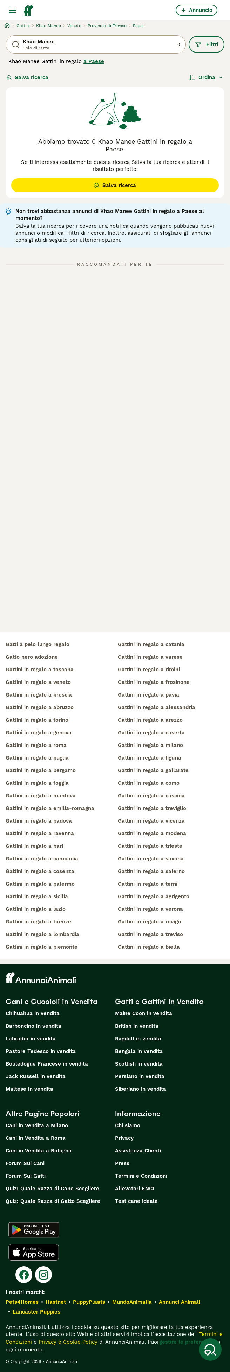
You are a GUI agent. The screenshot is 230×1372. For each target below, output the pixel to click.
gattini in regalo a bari (34, 846)
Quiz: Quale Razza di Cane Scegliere (52, 1188)
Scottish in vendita (139, 1064)
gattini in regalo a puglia (37, 758)
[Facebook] (23, 1274)
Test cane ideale (136, 1201)
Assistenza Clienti (138, 1151)
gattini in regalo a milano (150, 745)
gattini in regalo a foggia (37, 783)
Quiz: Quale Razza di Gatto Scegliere (53, 1201)
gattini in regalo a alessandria (156, 707)
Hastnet (56, 1302)
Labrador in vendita (31, 1038)
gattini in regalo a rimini (149, 669)
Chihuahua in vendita (33, 1013)
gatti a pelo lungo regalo (37, 644)
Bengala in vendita (139, 1051)
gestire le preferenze (186, 1342)
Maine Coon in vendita (143, 1013)
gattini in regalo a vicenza (151, 821)
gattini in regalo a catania (151, 644)
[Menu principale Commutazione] (13, 10)
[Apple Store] (34, 1252)
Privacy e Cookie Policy (67, 1342)
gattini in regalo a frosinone (154, 682)
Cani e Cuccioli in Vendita (51, 1001)
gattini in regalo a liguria (149, 758)
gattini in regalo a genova (39, 732)
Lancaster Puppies (36, 1312)
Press (122, 1163)
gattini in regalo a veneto (38, 682)
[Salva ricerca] (210, 1349)
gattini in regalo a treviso (150, 934)
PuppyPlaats (89, 1302)
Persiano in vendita (139, 1076)
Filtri (206, 44)
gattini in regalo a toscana (40, 669)
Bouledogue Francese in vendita (47, 1064)
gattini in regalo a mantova (41, 795)
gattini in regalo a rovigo (149, 922)
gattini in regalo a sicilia (37, 896)
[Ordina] (206, 77)
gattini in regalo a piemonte (41, 947)
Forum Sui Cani (25, 1163)
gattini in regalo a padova (39, 821)
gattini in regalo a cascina (151, 795)
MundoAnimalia (132, 1302)
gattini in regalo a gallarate (153, 770)
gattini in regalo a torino (37, 720)
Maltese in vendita (29, 1089)
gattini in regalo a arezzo (150, 720)
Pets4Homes (22, 1302)
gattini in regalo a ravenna (40, 833)
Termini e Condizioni (141, 1176)
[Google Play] (33, 1229)
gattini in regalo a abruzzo (40, 707)
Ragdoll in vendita (138, 1038)
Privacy (124, 1138)
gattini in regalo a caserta (151, 732)
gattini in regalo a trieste (150, 846)
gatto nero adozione (32, 657)
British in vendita (136, 1026)
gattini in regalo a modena (152, 833)
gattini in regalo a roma (36, 745)
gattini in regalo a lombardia (42, 934)
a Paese (93, 61)
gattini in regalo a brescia (39, 695)
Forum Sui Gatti (26, 1176)
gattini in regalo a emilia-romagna (50, 808)
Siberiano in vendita (140, 1089)
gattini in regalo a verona (150, 909)
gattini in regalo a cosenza (40, 871)
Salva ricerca (27, 77)
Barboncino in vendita (33, 1026)
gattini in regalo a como (149, 783)
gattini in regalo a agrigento (153, 896)
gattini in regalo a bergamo (41, 770)
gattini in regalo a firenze (38, 922)
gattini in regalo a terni (147, 884)
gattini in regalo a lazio (36, 909)
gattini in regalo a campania (42, 858)
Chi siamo (127, 1125)
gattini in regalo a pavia (148, 695)
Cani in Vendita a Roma (36, 1138)
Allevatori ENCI (134, 1188)
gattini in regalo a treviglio (152, 808)
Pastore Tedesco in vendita (41, 1051)
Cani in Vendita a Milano (37, 1125)
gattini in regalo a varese (150, 657)
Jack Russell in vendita (36, 1076)
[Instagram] (43, 1274)
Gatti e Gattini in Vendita (159, 1001)
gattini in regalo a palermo (40, 884)
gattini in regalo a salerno (151, 871)
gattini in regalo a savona (151, 858)
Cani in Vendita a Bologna (39, 1151)
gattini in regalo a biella (149, 947)
